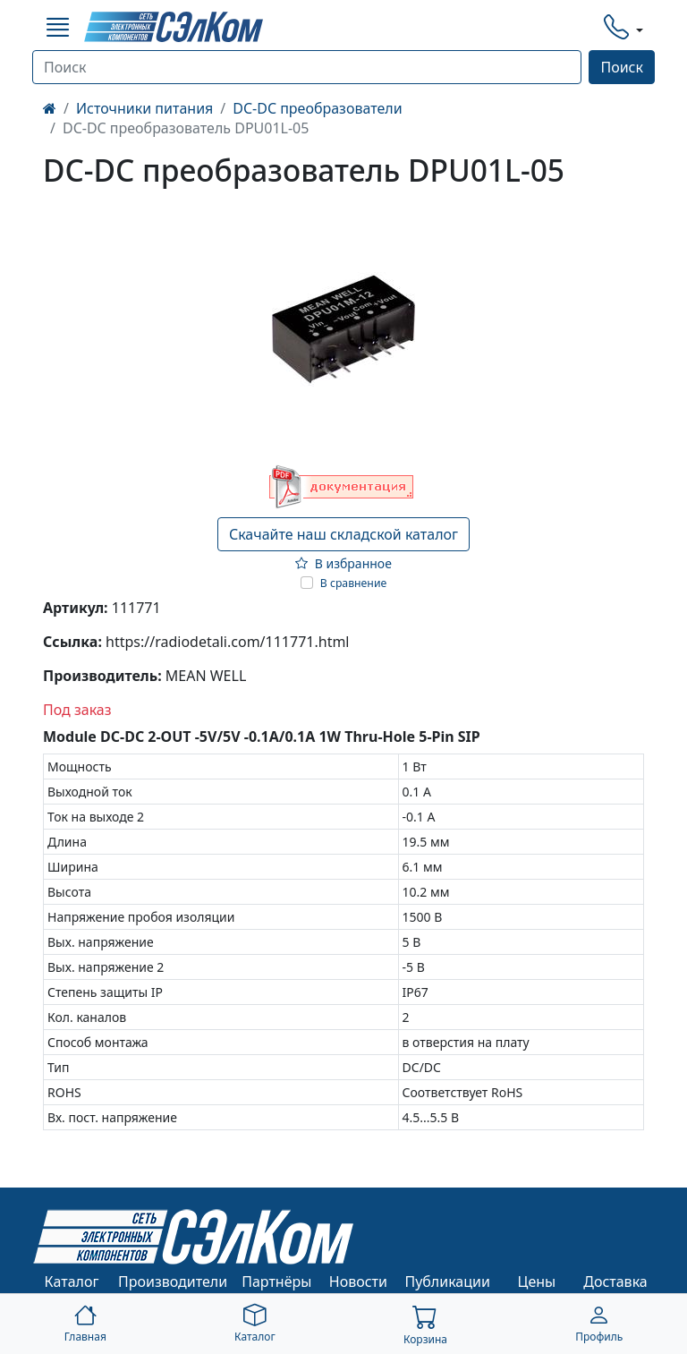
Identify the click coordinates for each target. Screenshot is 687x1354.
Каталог (72, 1281)
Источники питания (144, 108)
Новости (358, 1281)
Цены (537, 1281)
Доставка (615, 1281)
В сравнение (353, 583)
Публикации (447, 1281)
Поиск (621, 67)
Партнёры (276, 1281)
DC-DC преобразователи (317, 108)
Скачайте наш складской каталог (343, 534)
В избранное (343, 563)
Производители (172, 1281)
